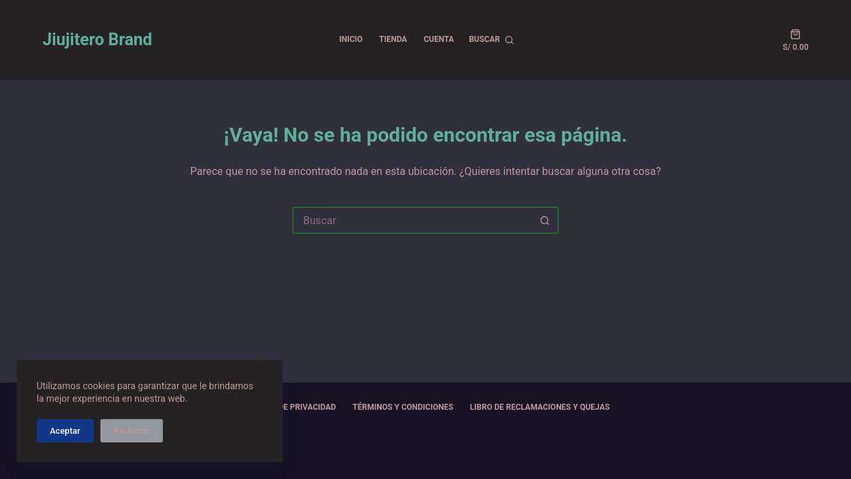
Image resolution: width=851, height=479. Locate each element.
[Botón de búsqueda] (545, 220)
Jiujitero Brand (97, 39)
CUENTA (439, 39)
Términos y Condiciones (402, 407)
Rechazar (132, 431)
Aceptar (65, 431)
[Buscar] (491, 40)
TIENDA (393, 39)
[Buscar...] (412, 220)
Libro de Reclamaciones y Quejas (540, 407)
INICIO (350, 39)
